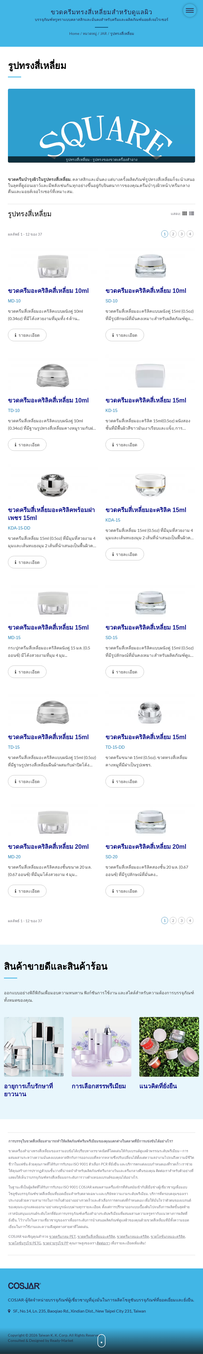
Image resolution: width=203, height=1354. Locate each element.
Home (74, 33)
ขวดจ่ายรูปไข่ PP (55, 1243)
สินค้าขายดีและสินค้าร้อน (55, 967)
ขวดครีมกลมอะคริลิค (133, 1237)
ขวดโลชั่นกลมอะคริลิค (168, 1237)
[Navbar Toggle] (189, 10)
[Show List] (191, 213)
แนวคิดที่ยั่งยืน (158, 1086)
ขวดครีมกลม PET (62, 1237)
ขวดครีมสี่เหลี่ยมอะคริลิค (96, 1237)
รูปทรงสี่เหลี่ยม (122, 33)
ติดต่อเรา (103, 1243)
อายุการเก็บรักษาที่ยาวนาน (28, 1090)
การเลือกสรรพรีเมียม (99, 1086)
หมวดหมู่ (90, 33)
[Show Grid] (184, 213)
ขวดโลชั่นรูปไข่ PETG (24, 1243)
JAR (103, 33)
